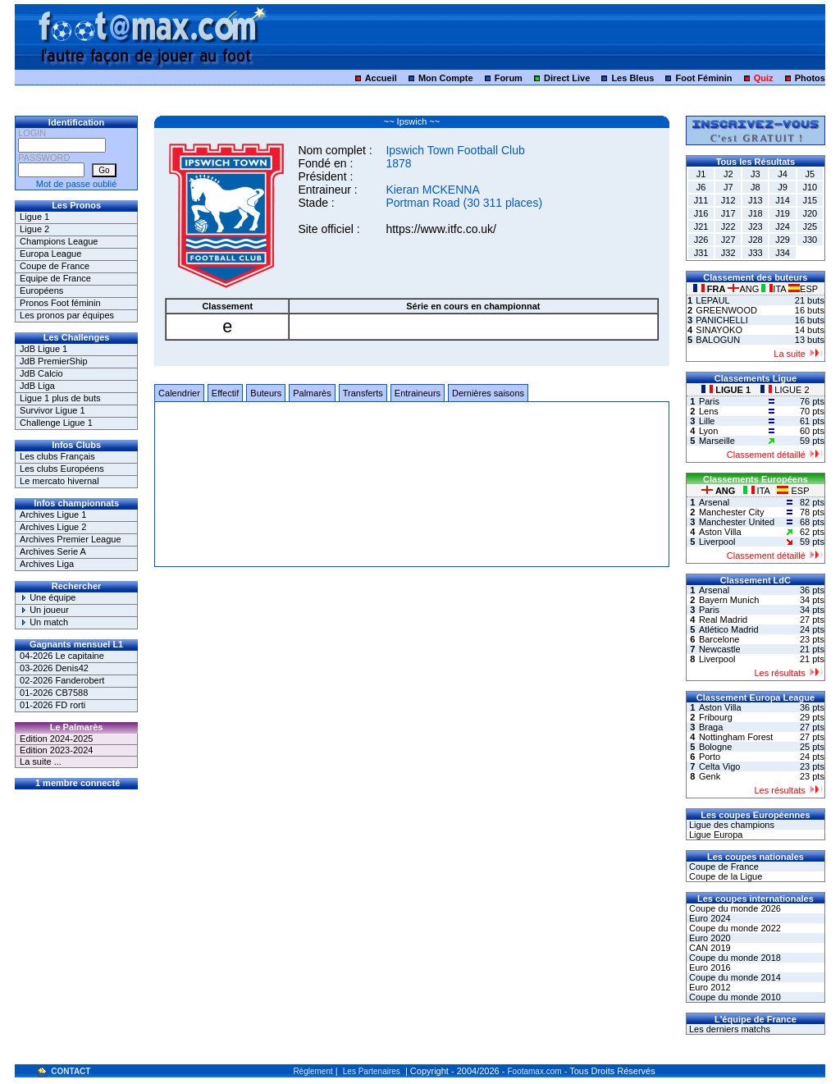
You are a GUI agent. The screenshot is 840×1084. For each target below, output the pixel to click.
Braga (711, 727)
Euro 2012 (709, 987)
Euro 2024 (709, 918)
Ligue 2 (34, 229)
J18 (755, 213)
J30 (809, 240)
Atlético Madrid (729, 629)
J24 (782, 226)
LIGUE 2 (784, 390)
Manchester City (731, 512)
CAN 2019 (709, 948)
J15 (809, 200)
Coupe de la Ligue (724, 876)
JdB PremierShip (54, 361)
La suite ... (41, 761)
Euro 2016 (709, 967)
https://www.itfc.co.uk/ (441, 229)
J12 (728, 200)
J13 (755, 200)
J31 (701, 253)
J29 (782, 240)
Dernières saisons (488, 393)
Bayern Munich (729, 600)
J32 (728, 253)
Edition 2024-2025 (56, 738)
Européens (41, 290)
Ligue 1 (34, 217)
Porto (709, 757)
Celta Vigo (720, 766)
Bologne (715, 747)
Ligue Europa (715, 834)
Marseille (717, 441)
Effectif (225, 393)
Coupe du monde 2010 (734, 997)
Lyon (708, 431)
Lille (707, 421)
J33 (755, 253)
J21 (701, 226)
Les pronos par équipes (67, 315)
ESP (803, 289)
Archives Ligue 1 (53, 514)
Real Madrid (723, 619)
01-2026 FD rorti (52, 705)
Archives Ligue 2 (53, 527)
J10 (809, 187)
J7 (728, 187)
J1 (701, 174)
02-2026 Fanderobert (62, 680)
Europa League (50, 253)
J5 (810, 174)
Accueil (381, 78)
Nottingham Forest (736, 737)
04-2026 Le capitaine (62, 656)
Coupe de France (54, 266)
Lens (709, 411)
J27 (728, 240)
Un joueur (44, 610)
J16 (701, 213)
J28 (755, 240)
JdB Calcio (41, 373)
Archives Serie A (53, 551)
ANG (744, 289)
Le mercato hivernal (59, 481)
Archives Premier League (70, 539)
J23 (755, 226)
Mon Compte (445, 78)
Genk (709, 776)
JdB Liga (37, 386)
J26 (701, 240)
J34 (782, 253)
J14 (782, 200)
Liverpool (717, 542)
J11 (701, 200)
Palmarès (312, 393)
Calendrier (179, 393)
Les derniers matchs (728, 1029)
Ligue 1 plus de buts (60, 398)
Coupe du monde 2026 (734, 908)
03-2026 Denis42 (54, 668)
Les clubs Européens (62, 468)
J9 (783, 187)
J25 (809, 226)
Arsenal (714, 502)
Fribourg (716, 717)
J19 (782, 213)
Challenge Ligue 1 (56, 423)
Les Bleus (632, 78)
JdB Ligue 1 (43, 349)
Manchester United (736, 522)
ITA (774, 289)
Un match (44, 622)
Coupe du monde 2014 (734, 977)
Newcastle (720, 649)
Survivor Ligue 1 (52, 410)
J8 (755, 187)
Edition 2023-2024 (56, 750)
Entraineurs (418, 393)
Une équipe (47, 597)
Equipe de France (55, 278)
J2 (728, 174)
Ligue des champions (730, 825)
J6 (701, 187)
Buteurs (265, 393)
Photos (810, 78)
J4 (783, 174)
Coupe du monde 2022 (734, 928)
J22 (728, 226)
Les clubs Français (57, 456)
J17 (728, 213)
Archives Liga (47, 564)
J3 (755, 174)
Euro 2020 (709, 938)
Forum (509, 78)
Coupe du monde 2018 (734, 958)
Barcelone (719, 639)
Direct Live (567, 78)
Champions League (59, 241)
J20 (809, 213)
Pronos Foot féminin (60, 303)
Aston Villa (720, 532)
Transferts (363, 393)
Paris (709, 401)
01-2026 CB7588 (54, 693)
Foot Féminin (703, 78)
